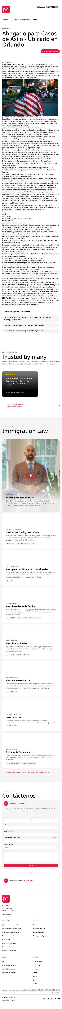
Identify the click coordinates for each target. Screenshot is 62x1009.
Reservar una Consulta (50, 51)
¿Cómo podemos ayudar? (10, 925)
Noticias (34, 973)
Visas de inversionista (9, 943)
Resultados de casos (15, 404)
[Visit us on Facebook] (44, 999)
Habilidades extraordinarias (10, 932)
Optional (55, 837)
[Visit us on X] (51, 999)
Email (5, 824)
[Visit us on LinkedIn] (55, 999)
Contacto (35, 969)
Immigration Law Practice (21, 19)
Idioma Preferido (9, 844)
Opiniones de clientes (16, 407)
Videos (34, 976)
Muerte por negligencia (39, 936)
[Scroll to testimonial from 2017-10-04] (59, 405)
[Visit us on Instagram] (48, 999)
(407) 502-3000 (53, 7)
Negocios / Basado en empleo (11, 928)
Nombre (6, 818)
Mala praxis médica (38, 932)
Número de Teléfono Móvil (12, 838)
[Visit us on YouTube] (59, 999)
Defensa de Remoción (9, 950)
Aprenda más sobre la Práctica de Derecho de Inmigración (28, 772)
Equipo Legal (36, 965)
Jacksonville (52, 989)
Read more (9, 386)
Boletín (34, 984)
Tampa (58, 989)
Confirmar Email (9, 831)
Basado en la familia (8, 936)
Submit (31, 865)
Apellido (34, 818)
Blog (33, 980)
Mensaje (6, 851)
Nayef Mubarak (37, 961)
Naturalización (6, 947)
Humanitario (6, 939)
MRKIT (13, 1000)
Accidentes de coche (38, 928)
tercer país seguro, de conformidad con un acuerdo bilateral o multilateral (28, 199)
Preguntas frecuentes (9, 965)
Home (5, 19)
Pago (3, 961)
